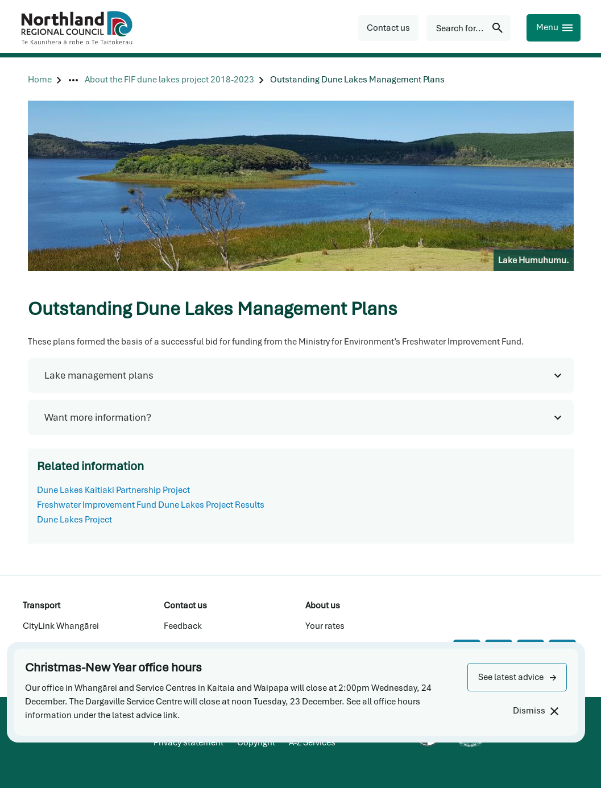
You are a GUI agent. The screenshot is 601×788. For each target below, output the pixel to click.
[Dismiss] (535, 711)
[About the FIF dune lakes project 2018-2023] (169, 80)
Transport (41, 605)
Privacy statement (188, 742)
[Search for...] (468, 28)
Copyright (256, 742)
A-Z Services (312, 742)
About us (322, 605)
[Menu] (554, 28)
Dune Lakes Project (74, 519)
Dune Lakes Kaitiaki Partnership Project (113, 490)
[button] (517, 677)
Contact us (185, 605)
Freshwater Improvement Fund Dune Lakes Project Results (150, 505)
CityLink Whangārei (61, 626)
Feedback (183, 626)
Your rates (325, 626)
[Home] (40, 80)
